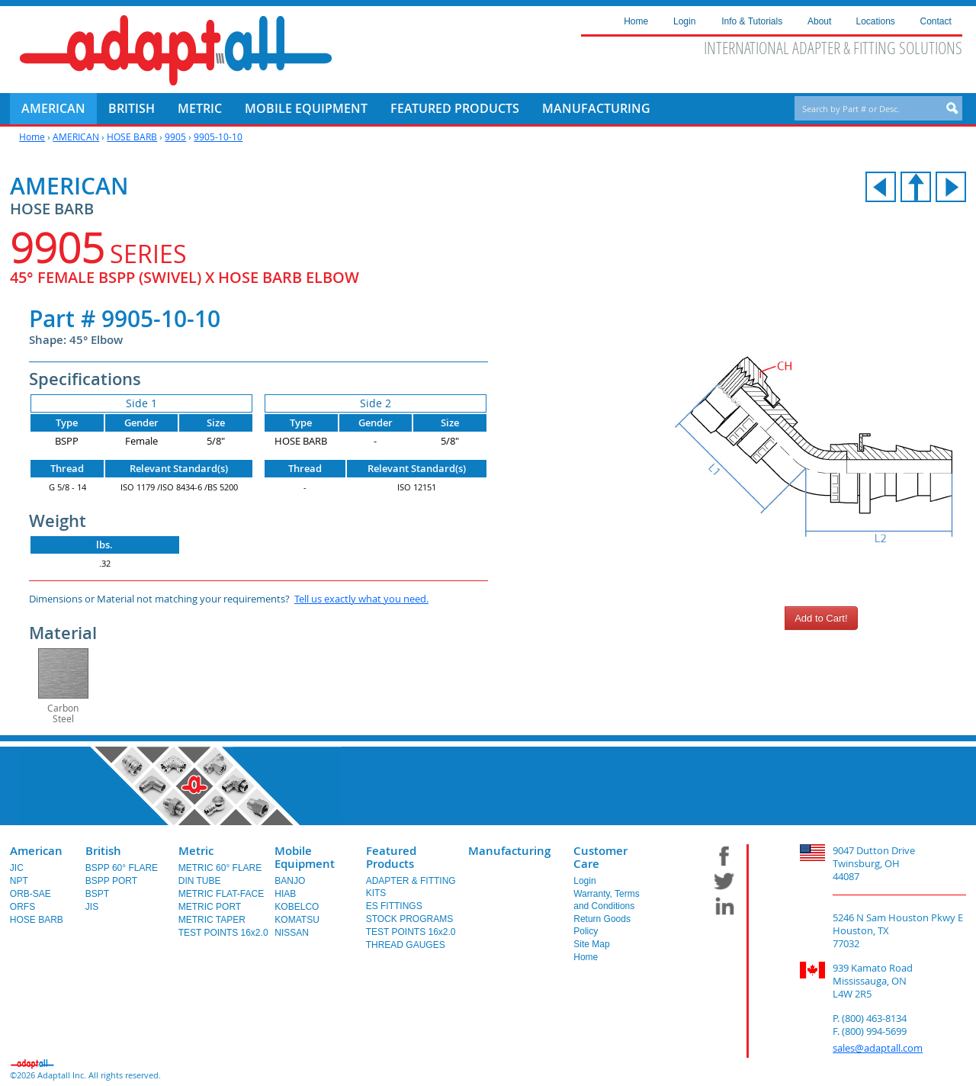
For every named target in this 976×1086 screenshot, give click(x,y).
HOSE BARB (132, 136)
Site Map (591, 944)
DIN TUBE (199, 881)
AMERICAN (76, 136)
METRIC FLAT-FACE (221, 893)
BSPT (97, 893)
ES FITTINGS (394, 906)
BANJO (289, 881)
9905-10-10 (218, 136)
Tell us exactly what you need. (361, 599)
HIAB (285, 893)
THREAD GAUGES (405, 945)
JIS (91, 906)
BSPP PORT (111, 881)
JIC (17, 868)
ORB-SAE (30, 893)
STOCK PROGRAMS (409, 919)
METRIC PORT (209, 906)
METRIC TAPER (212, 919)
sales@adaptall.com (878, 1048)
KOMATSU (296, 919)
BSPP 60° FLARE (121, 868)
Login (584, 881)
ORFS (22, 906)
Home (32, 136)
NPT (19, 881)
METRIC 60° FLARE (220, 868)
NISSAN (291, 932)
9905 (175, 136)
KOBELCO (296, 906)
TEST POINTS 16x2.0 (223, 932)
